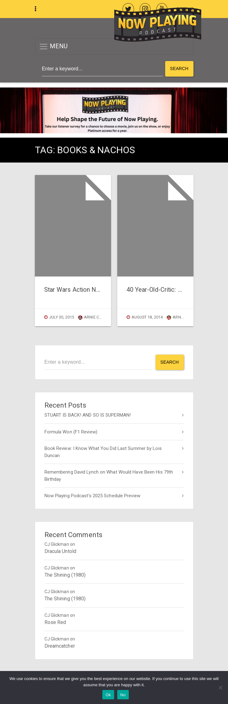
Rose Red (55, 622)
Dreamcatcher (59, 646)
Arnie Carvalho (98, 317)
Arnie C (177, 317)
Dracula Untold (60, 551)
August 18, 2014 (147, 317)
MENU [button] (53, 46)
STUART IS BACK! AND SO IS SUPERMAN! (87, 415)
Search (179, 68)
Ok (108, 694)
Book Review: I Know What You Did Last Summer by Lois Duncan (103, 452)
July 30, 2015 (61, 317)
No (123, 694)
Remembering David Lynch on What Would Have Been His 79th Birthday (108, 475)
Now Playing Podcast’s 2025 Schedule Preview (92, 495)
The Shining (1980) (65, 575)
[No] (220, 687)
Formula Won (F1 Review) (70, 432)
